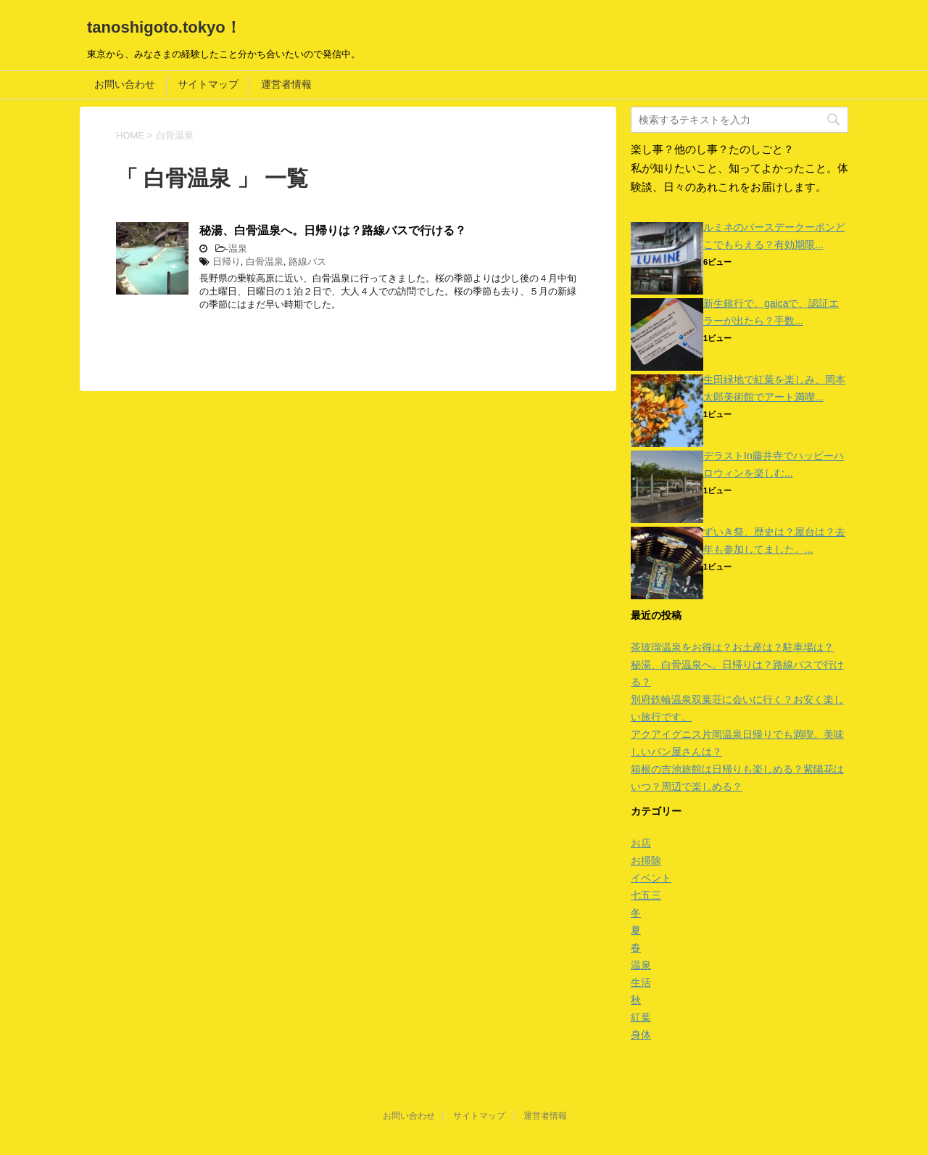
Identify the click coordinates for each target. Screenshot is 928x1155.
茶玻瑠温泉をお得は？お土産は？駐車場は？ (732, 647)
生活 (641, 982)
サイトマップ (208, 84)
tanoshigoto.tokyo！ (164, 27)
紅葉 (641, 1017)
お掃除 (646, 860)
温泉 (237, 248)
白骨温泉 (264, 261)
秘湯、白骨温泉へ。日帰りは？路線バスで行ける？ (332, 230)
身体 (641, 1034)
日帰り (226, 261)
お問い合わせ (124, 84)
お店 (641, 843)
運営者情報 (286, 84)
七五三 (646, 895)
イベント (651, 878)
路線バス (307, 261)
